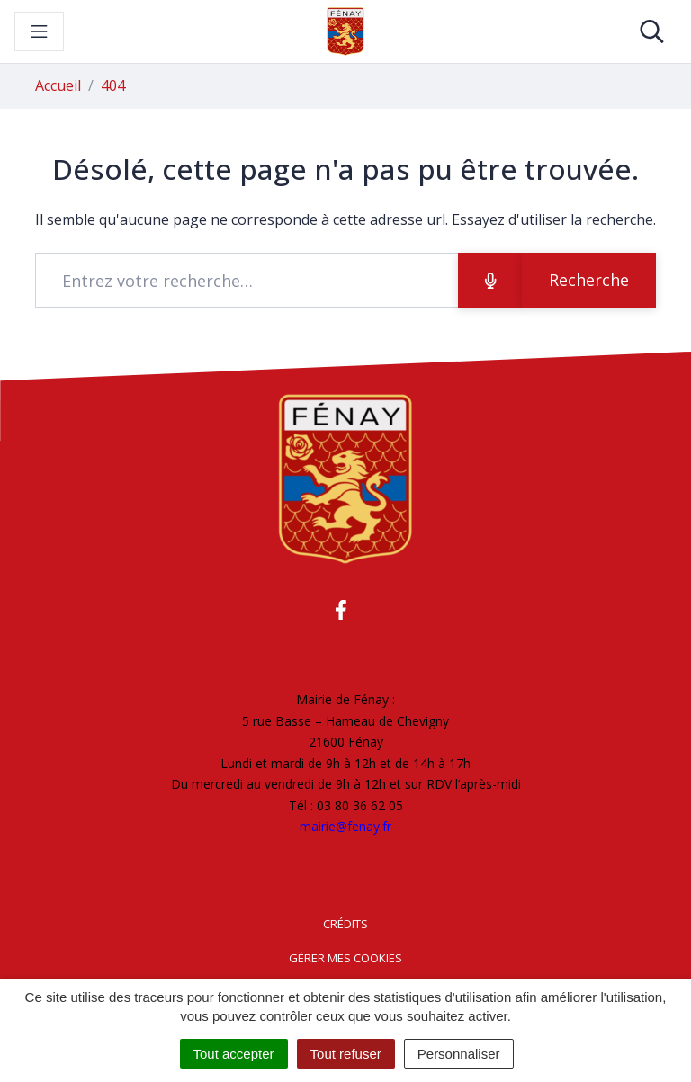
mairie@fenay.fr (345, 826)
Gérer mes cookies (345, 958)
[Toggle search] (652, 31)
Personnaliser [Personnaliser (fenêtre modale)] (458, 1053)
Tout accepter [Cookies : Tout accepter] (233, 1053)
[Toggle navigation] (39, 31)
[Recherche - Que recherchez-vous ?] (247, 280)
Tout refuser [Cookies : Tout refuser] (345, 1053)
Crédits (345, 924)
